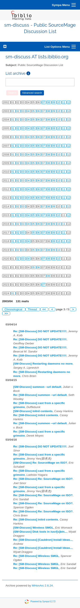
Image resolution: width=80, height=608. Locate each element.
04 (28, 111)
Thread (33, 309)
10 (59, 102)
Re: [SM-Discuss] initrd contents (35, 415)
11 (64, 102)
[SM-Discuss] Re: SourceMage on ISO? (40, 462)
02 (18, 111)
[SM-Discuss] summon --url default (37, 386)
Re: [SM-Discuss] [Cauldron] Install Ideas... (42, 539)
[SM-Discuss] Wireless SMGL (33, 527)
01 (13, 111)
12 (68, 102)
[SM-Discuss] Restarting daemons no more (43, 363)
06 (39, 111)
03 (23, 111)
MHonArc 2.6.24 (42, 585)
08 (49, 102)
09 (54, 102)
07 (44, 102)
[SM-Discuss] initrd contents (32, 411)
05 (34, 111)
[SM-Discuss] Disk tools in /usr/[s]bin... (40, 531)
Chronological (13, 309)
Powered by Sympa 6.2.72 (43, 601)
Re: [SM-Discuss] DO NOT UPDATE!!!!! (40, 331)
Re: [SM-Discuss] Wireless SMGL (36, 556)
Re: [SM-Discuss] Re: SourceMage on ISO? (43, 478)
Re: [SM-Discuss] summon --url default (40, 395)
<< (44, 309)
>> (6, 313)
